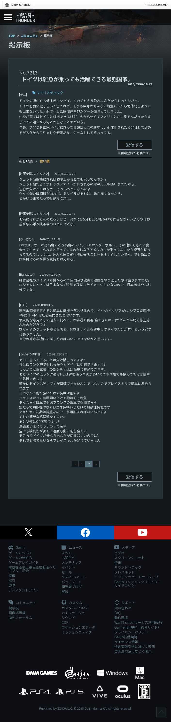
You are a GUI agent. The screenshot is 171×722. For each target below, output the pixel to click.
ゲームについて (20, 552)
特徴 (11, 575)
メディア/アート (74, 577)
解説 (65, 591)
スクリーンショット (129, 557)
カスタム (72, 603)
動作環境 (121, 617)
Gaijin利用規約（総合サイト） (137, 627)
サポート (124, 603)
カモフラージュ (73, 612)
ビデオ (119, 552)
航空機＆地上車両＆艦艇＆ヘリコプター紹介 (32, 569)
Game (16, 548)
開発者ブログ (72, 586)
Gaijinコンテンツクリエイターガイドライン (137, 583)
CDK (65, 622)
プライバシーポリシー (131, 632)
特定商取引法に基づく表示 (134, 646)
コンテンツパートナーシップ (136, 577)
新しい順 (26, 161)
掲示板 (13, 608)
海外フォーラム (20, 617)
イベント (68, 567)
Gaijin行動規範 (125, 637)
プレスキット (124, 572)
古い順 (44, 161)
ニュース (72, 548)
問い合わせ (122, 608)
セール (67, 572)
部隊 (11, 585)
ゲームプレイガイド (23, 562)
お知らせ (68, 557)
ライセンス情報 (126, 641)
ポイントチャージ (157, 4)
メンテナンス (72, 562)
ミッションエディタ (77, 632)
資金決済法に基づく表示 (133, 651)
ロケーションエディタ (78, 627)
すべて (66, 552)
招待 (11, 580)
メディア (124, 548)
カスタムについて (75, 608)
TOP (11, 35)
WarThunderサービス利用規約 (138, 622)
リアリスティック (49, 92)
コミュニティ (29, 35)
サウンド (68, 617)
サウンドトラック (127, 567)
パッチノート (72, 581)
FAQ (117, 612)
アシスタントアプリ (23, 590)
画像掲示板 (16, 612)
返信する (134, 144)
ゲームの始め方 (20, 557)
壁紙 (117, 562)
